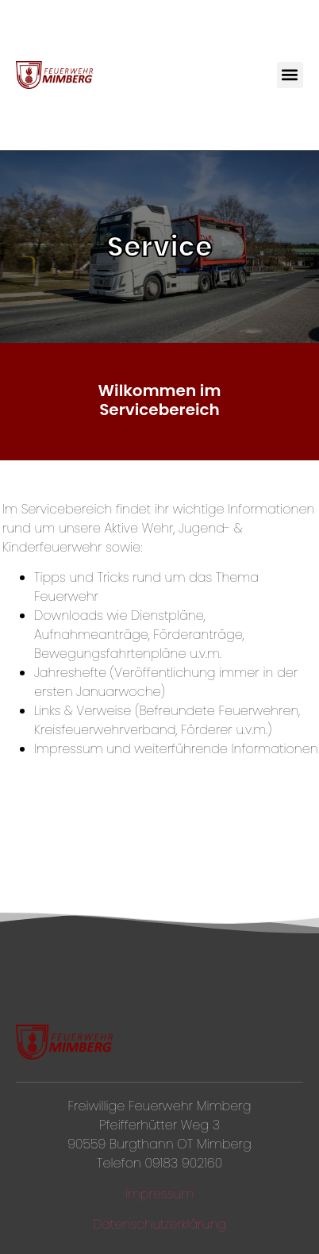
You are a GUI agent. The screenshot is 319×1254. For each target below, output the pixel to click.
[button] (290, 75)
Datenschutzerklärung (159, 1224)
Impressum (159, 1194)
